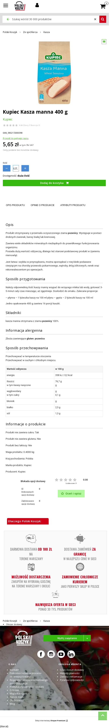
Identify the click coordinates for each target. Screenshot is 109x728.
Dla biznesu (16, 700)
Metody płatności (69, 673)
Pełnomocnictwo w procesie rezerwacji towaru (26, 674)
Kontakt (14, 669)
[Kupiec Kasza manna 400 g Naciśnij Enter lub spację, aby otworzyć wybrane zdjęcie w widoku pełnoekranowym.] (54, 73)
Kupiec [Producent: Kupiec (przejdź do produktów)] (7, 119)
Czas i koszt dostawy (72, 669)
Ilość (5, 162)
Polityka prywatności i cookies (27, 686)
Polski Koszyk (10, 32)
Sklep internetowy (50, 720)
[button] (6, 6)
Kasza (47, 32)
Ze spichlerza (30, 32)
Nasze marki (17, 697)
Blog (12, 703)
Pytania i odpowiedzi (72, 680)
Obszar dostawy (14, 624)
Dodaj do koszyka (52, 183)
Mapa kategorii (18, 693)
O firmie (14, 690)
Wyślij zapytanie (74, 638)
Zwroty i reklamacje (71, 676)
